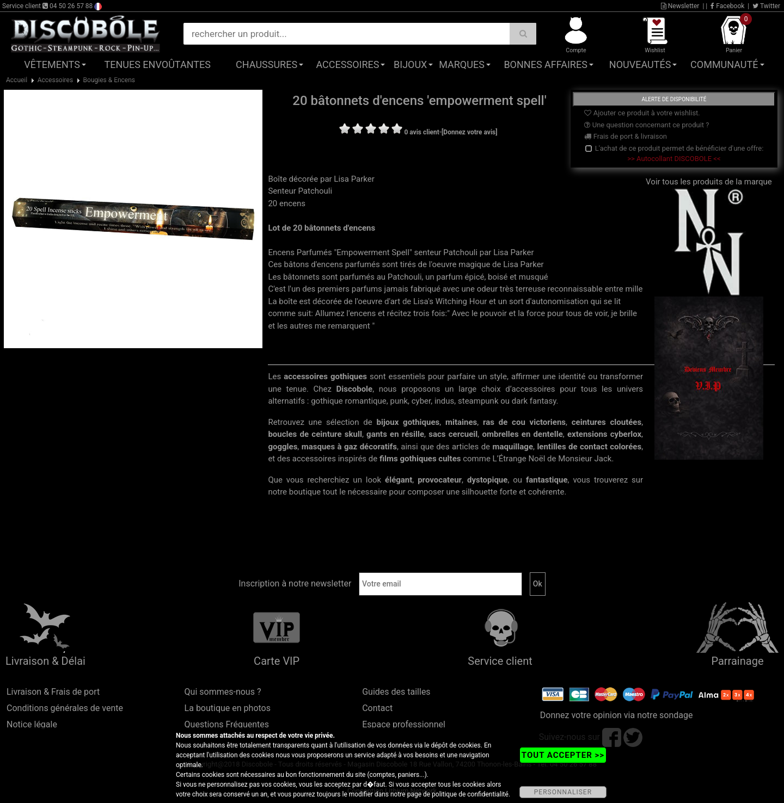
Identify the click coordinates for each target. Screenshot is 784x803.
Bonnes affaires (545, 64)
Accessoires (347, 64)
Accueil (16, 80)
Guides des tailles (396, 692)
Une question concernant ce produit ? (646, 125)
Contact (377, 708)
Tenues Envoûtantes (158, 64)
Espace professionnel (403, 724)
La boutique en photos (228, 708)
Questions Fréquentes (227, 724)
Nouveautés (640, 64)
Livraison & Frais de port (53, 692)
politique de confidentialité (470, 794)
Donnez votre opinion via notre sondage (616, 715)
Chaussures (266, 64)
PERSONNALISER (563, 792)
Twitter (766, 6)
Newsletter (680, 6)
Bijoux (410, 64)
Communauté (724, 64)
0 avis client (421, 132)
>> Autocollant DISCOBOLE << (673, 159)
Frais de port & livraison (625, 136)
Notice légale (32, 724)
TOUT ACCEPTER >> (563, 755)
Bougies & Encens (109, 80)
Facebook (727, 6)
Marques (462, 64)
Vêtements (52, 64)
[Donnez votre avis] (470, 132)
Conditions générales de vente (65, 708)
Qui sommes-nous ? (223, 692)
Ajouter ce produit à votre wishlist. (642, 113)
